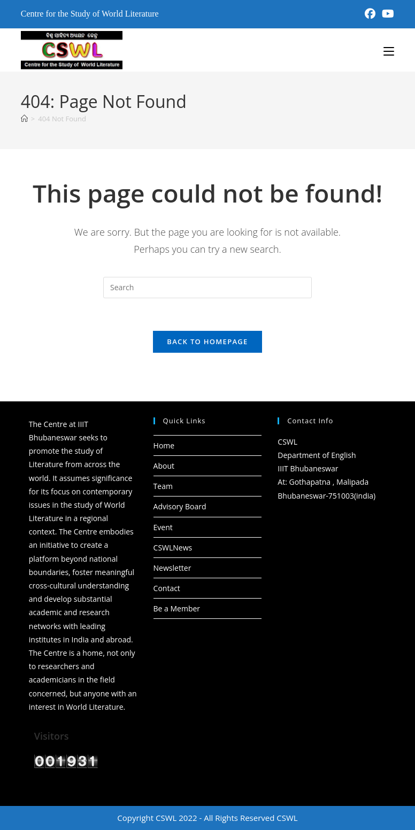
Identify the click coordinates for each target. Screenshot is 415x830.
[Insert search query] (207, 287)
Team (163, 486)
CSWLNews (173, 547)
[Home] (24, 118)
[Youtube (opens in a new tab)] (386, 14)
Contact (166, 588)
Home (164, 445)
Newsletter (172, 568)
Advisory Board (179, 506)
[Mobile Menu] (388, 50)
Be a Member (177, 608)
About (163, 466)
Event (163, 527)
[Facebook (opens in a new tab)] (370, 14)
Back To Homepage (207, 341)
